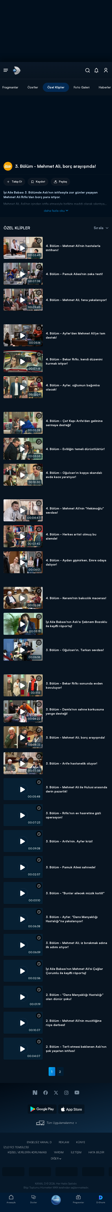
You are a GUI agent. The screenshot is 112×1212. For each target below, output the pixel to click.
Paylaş (60, 182)
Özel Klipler (55, 87)
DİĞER (55, 1158)
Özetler (33, 87)
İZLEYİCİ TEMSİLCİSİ (16, 1147)
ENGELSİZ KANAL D (39, 1142)
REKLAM (64, 1142)
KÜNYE (80, 1142)
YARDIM (59, 1152)
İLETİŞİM (76, 1152)
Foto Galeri (82, 87)
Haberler (105, 87)
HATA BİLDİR (96, 1152)
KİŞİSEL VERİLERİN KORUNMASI (27, 1152)
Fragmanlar (10, 87)
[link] (16, 70)
